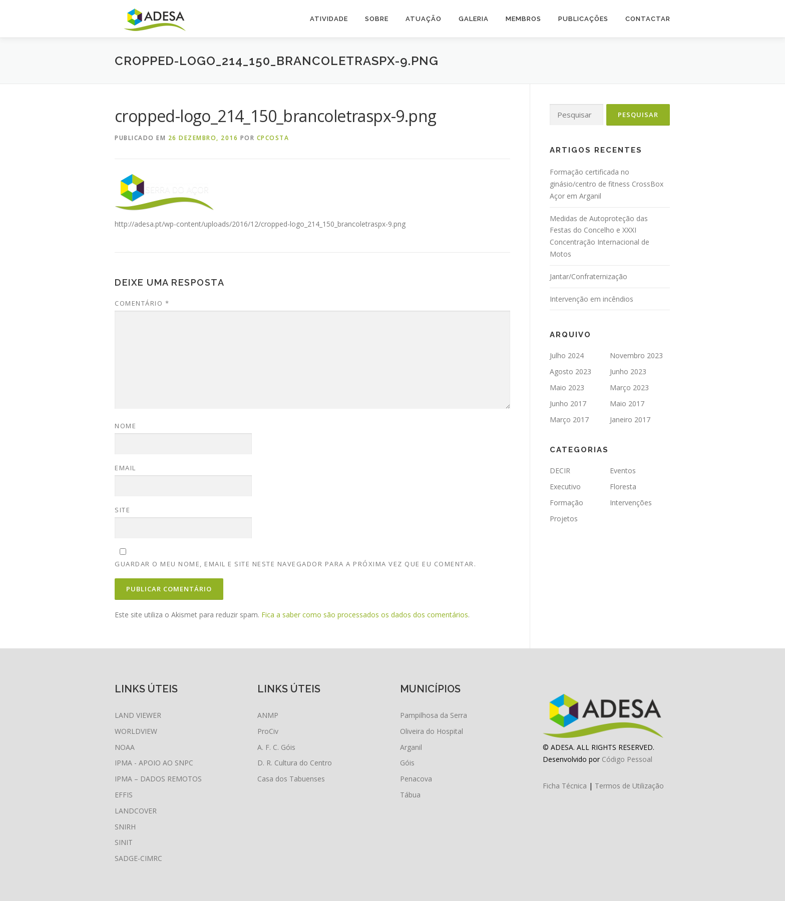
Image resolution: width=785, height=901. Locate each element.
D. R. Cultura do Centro (294, 762)
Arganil (411, 747)
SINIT (124, 842)
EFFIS (124, 794)
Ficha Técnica (565, 785)
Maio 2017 (627, 403)
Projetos (564, 518)
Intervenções (631, 502)
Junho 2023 (628, 371)
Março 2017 (569, 419)
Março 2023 (629, 387)
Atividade (329, 19)
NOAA (125, 747)
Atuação (424, 19)
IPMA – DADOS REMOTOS (158, 778)
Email (125, 467)
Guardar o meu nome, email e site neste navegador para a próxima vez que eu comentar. (295, 563)
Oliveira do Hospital (431, 731)
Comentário (142, 303)
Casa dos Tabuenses (291, 778)
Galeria (474, 19)
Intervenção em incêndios (591, 299)
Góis (407, 762)
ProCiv (267, 731)
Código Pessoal (627, 759)
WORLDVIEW (136, 731)
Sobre (376, 19)
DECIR (560, 470)
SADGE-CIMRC (138, 858)
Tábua (410, 794)
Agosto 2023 (570, 371)
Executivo (565, 486)
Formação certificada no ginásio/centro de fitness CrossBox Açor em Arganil (606, 184)
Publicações (583, 19)
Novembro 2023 (636, 355)
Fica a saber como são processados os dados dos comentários (364, 614)
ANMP (267, 715)
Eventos (623, 470)
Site (122, 509)
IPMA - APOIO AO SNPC (154, 762)
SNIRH (125, 826)
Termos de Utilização (629, 785)
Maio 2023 (567, 387)
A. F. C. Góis (276, 747)
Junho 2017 (568, 403)
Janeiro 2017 (630, 419)
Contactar (647, 19)
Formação (566, 502)
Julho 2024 (567, 355)
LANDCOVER (136, 810)
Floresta (623, 486)
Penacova (416, 778)
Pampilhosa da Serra (433, 715)
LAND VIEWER (138, 715)
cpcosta (273, 138)
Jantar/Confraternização (588, 276)
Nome (125, 425)
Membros (523, 19)
